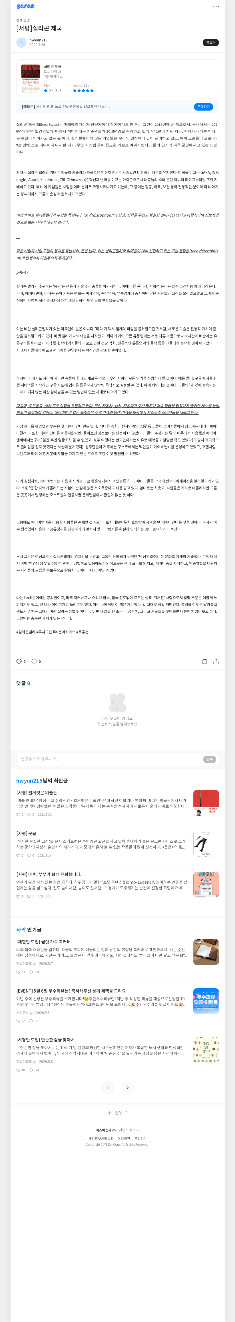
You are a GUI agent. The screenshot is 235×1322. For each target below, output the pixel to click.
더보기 (216, 6)
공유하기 (216, 662)
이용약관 (124, 1139)
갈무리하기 (205, 662)
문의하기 (140, 1139)
